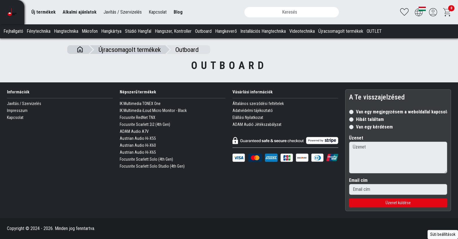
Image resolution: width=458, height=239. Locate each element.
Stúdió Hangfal (138, 31)
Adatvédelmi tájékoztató (252, 110)
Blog (178, 12)
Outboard (203, 31)
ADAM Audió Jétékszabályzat (256, 124)
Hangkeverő (226, 31)
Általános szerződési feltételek (258, 103)
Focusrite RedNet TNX (137, 117)
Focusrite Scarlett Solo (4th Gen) (146, 159)
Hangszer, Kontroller (173, 31)
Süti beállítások (442, 234)
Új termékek (43, 12)
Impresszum (17, 110)
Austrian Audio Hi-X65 (138, 152)
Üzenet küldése (398, 202)
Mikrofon (90, 31)
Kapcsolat (158, 12)
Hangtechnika (66, 31)
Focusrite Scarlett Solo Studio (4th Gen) (152, 166)
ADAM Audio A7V (134, 131)
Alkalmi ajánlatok (80, 12)
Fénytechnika (38, 31)
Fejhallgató (13, 31)
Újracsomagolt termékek (340, 31)
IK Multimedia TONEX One (140, 103)
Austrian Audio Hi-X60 (138, 145)
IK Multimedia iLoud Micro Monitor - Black (153, 110)
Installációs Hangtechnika (263, 31)
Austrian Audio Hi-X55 (138, 138)
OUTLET (374, 31)
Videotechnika (302, 31)
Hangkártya (111, 31)
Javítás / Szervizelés (122, 12)
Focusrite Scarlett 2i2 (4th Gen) (145, 124)
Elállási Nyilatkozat (247, 117)
